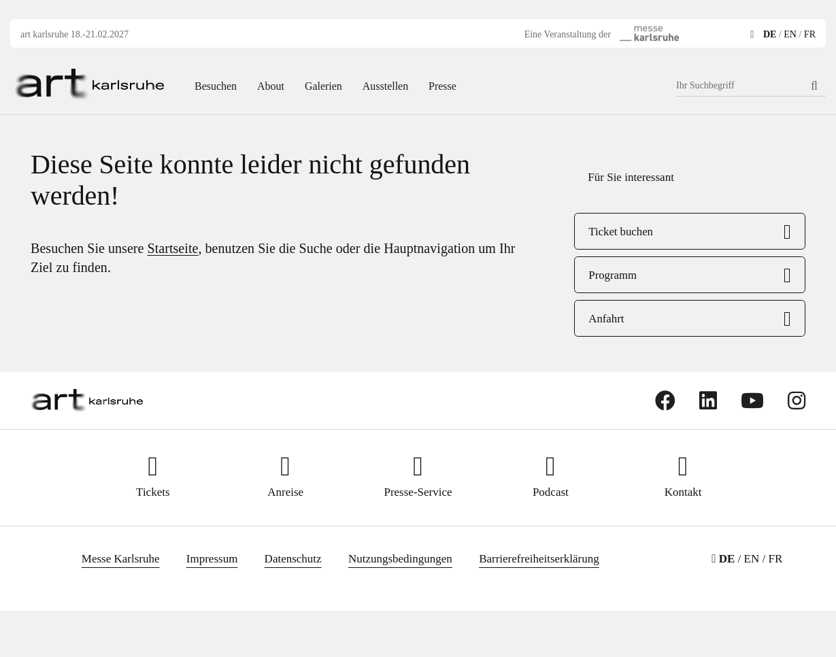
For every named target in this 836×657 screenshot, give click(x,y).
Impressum (212, 558)
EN (790, 34)
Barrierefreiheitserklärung (539, 558)
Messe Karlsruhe (121, 558)
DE (769, 34)
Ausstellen (385, 86)
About (270, 86)
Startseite (173, 248)
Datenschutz (293, 558)
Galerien (323, 86)
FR (810, 34)
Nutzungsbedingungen (400, 558)
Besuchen (216, 86)
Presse (442, 86)
